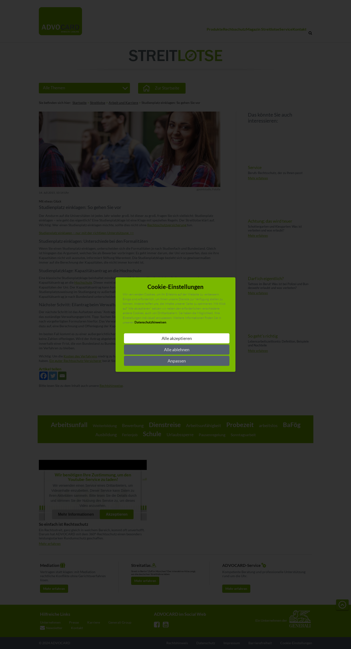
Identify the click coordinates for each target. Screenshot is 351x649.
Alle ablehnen (176, 349)
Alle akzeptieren (177, 338)
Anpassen (177, 360)
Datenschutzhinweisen (150, 322)
